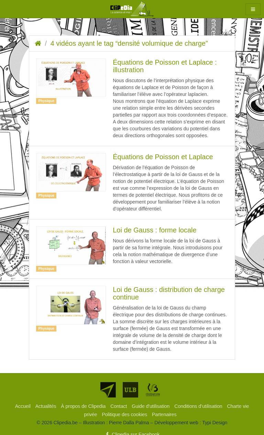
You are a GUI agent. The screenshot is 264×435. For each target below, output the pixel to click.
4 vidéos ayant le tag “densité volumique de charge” (129, 43)
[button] (253, 9)
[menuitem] (23, 406)
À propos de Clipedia (84, 406)
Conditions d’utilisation (198, 406)
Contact (119, 406)
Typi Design (214, 422)
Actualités (46, 406)
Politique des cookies (125, 414)
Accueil (23, 406)
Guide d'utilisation (151, 406)
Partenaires (164, 414)
